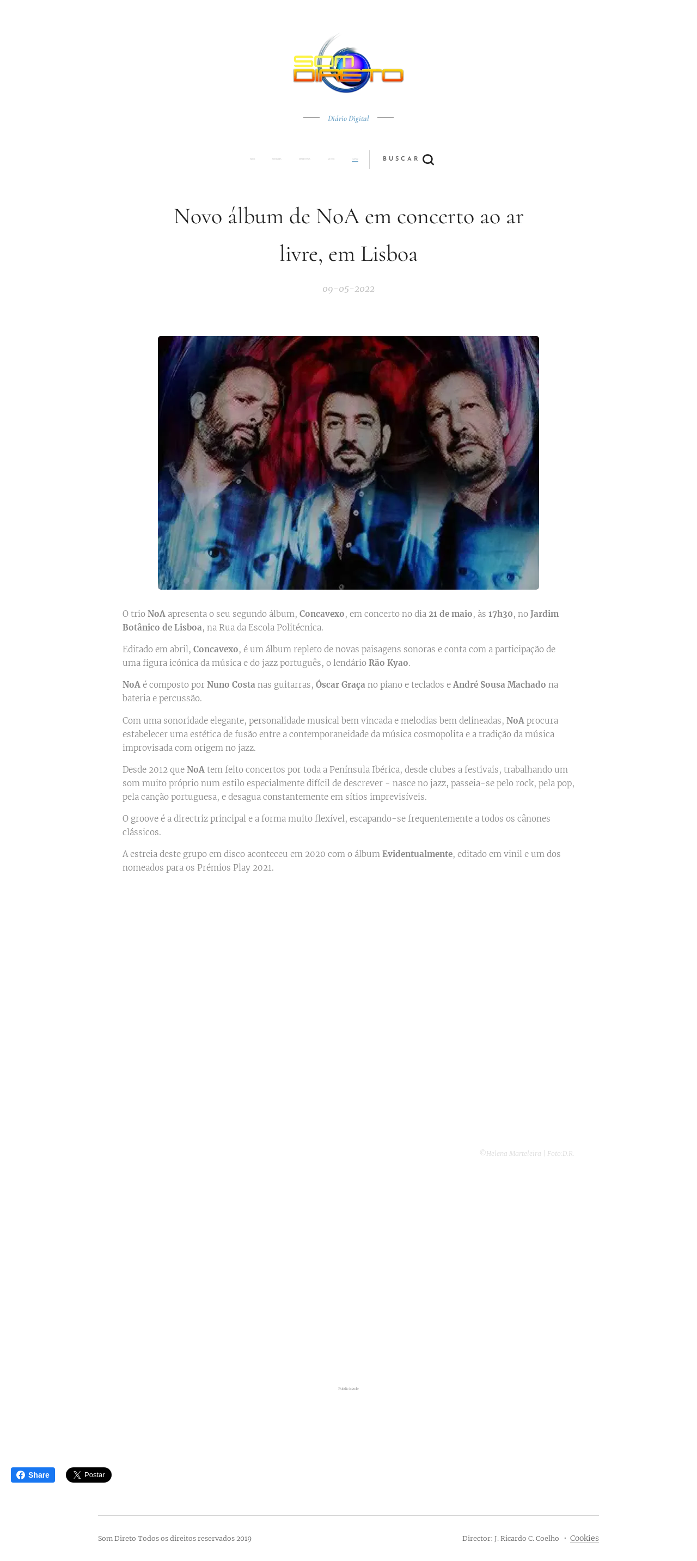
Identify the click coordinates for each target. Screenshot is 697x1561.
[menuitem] (274, 159)
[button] (389, 159)
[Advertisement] (348, 1273)
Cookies (584, 1538)
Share (33, 1475)
